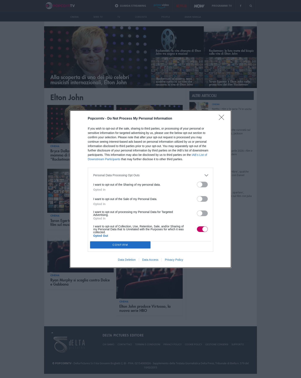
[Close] (223, 119)
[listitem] (150, 175)
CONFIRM (120, 244)
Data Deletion (127, 259)
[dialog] (150, 189)
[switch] (202, 184)
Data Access (150, 259)
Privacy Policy (174, 259)
